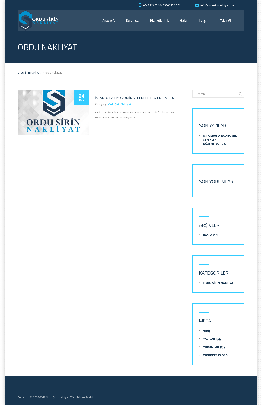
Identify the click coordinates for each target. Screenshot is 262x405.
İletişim (204, 20)
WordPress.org (215, 355)
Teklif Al (225, 20)
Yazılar (212, 339)
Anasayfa (108, 20)
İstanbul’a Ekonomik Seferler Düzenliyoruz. (135, 98)
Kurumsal (132, 20)
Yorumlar (214, 347)
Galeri (184, 20)
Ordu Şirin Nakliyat (119, 104)
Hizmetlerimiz (160, 20)
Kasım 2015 (211, 235)
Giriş (207, 331)
